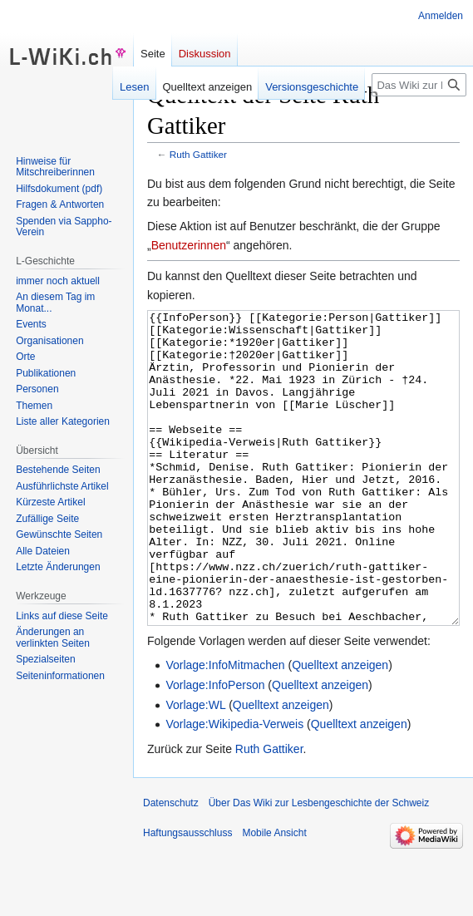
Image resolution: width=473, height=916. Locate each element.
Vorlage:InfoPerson (214, 747)
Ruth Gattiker (198, 154)
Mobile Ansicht (274, 895)
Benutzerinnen (188, 245)
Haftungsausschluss (187, 895)
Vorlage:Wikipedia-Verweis (234, 786)
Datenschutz (171, 865)
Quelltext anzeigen (340, 727)
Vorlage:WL (195, 767)
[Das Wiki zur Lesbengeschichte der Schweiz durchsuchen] (419, 84)
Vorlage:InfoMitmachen (224, 727)
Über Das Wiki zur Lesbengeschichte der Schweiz (319, 865)
